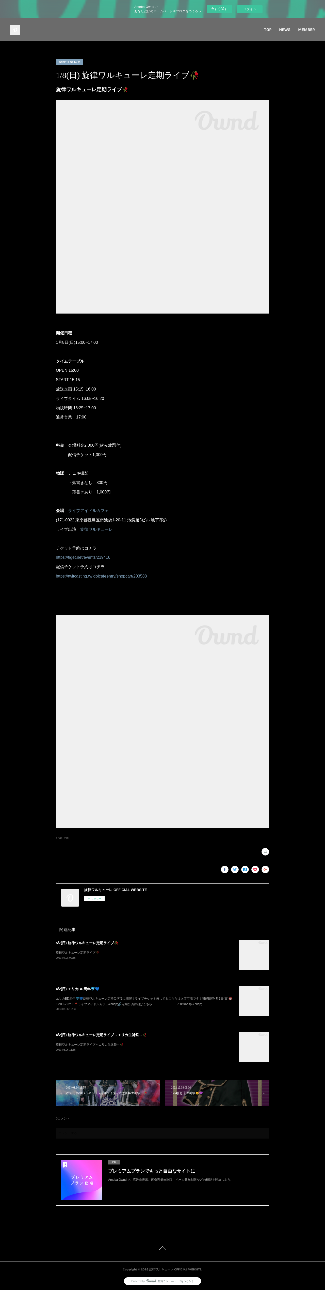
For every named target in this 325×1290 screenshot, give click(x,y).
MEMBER (306, 29)
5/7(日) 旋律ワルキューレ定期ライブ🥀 (87, 943)
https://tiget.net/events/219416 (83, 557)
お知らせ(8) (62, 837)
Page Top (162, 1249)
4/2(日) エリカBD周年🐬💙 (77, 989)
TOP (267, 29)
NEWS (284, 29)
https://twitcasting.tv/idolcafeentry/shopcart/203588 (101, 576)
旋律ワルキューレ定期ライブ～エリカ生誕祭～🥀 (90, 1044)
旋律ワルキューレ (96, 529)
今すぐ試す (219, 9)
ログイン (249, 9)
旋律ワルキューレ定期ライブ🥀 (77, 952)
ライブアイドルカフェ (88, 510)
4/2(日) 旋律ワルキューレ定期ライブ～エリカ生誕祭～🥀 (101, 1035)
